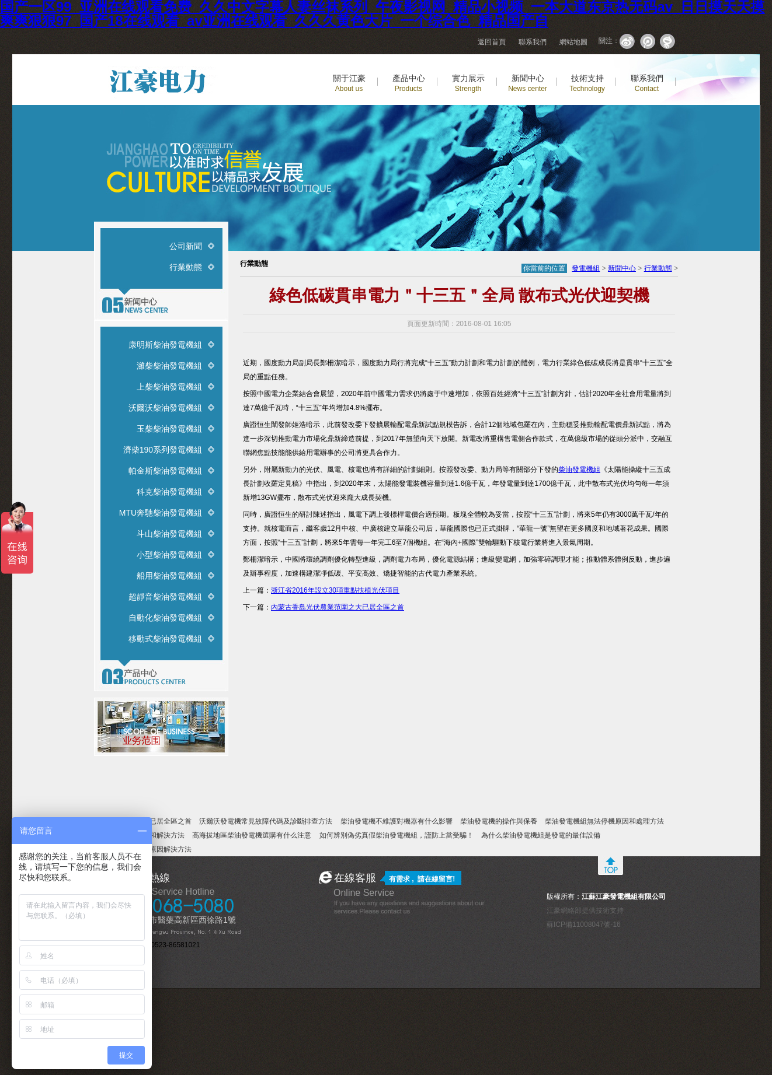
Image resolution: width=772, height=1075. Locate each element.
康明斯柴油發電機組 (165, 344)
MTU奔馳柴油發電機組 (160, 512)
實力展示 (468, 83)
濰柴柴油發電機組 (169, 365)
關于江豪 (349, 83)
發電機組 (586, 268)
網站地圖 (573, 42)
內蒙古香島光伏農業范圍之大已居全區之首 (337, 607)
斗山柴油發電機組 (169, 533)
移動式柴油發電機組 (165, 638)
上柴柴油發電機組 (169, 386)
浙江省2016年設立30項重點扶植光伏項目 (335, 590)
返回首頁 (492, 42)
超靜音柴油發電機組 (165, 596)
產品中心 (408, 83)
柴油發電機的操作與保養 (498, 821)
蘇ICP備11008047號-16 (584, 924)
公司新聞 (185, 246)
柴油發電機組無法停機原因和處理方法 (604, 821)
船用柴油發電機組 (169, 575)
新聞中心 (527, 83)
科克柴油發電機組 (169, 491)
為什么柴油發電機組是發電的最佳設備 (540, 835)
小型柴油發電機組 (169, 554)
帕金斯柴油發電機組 (165, 470)
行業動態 (185, 267)
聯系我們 (533, 42)
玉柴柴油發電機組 (169, 428)
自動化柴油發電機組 (165, 617)
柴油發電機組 (579, 469)
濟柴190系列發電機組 (162, 449)
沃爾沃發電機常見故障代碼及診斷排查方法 (265, 821)
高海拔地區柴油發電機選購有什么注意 (251, 835)
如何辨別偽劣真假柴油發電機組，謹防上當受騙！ (396, 835)
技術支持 (587, 83)
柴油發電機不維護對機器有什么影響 (396, 821)
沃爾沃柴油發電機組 (165, 407)
